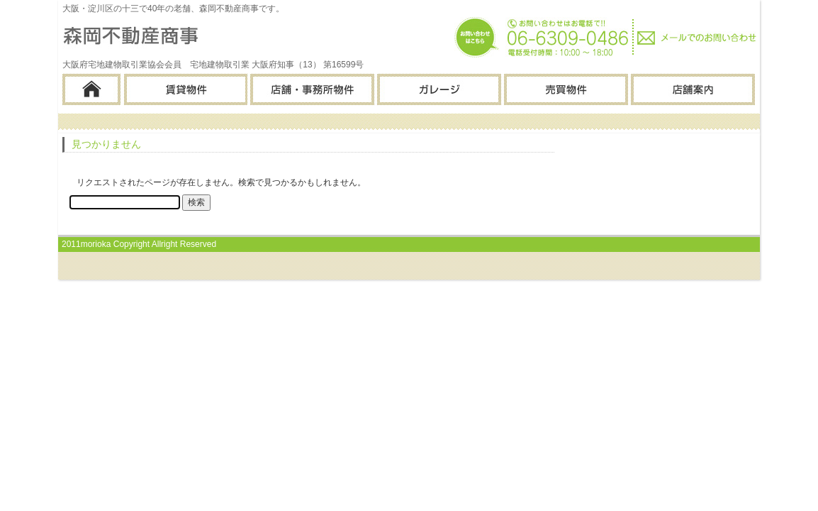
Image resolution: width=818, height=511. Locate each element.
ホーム (91, 89)
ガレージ (437, 89)
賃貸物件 (184, 89)
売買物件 (564, 89)
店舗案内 (691, 89)
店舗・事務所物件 (310, 89)
